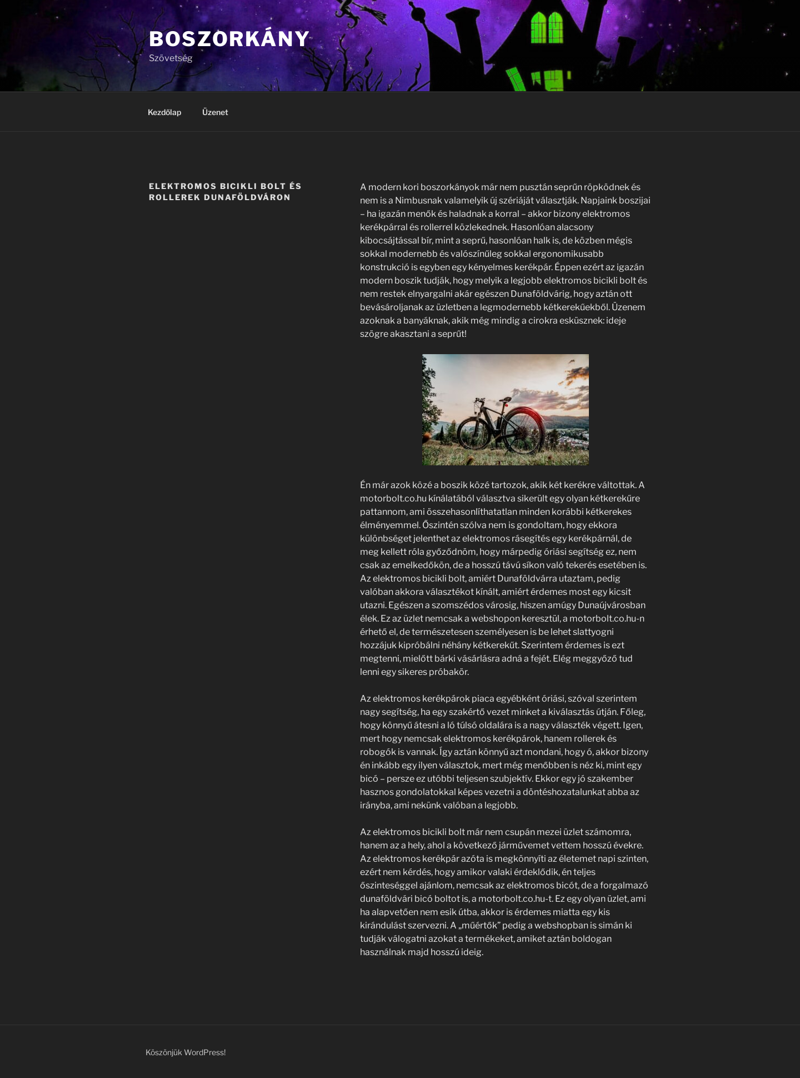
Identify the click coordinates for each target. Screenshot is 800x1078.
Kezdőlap (164, 112)
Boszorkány (230, 39)
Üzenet (215, 112)
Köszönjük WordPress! (186, 1052)
